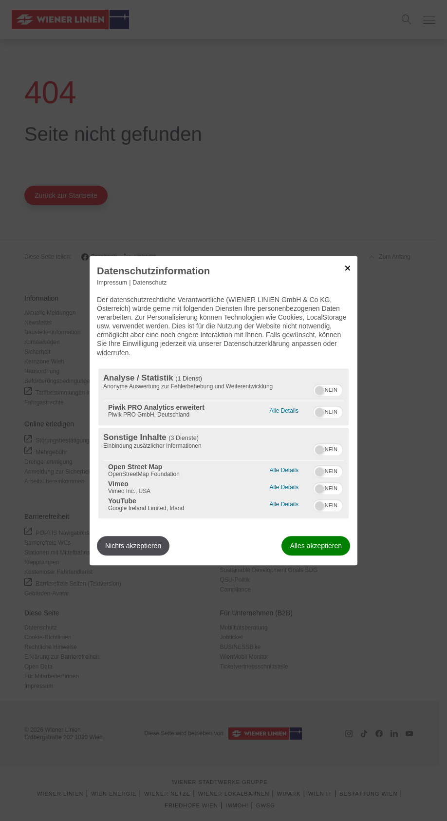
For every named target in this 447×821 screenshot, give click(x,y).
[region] (223, 443)
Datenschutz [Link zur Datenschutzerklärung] (149, 282)
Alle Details (284, 409)
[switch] (328, 389)
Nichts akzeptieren (133, 546)
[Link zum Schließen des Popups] (347, 268)
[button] (319, 390)
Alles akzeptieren (316, 546)
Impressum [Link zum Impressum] (112, 282)
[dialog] (223, 410)
